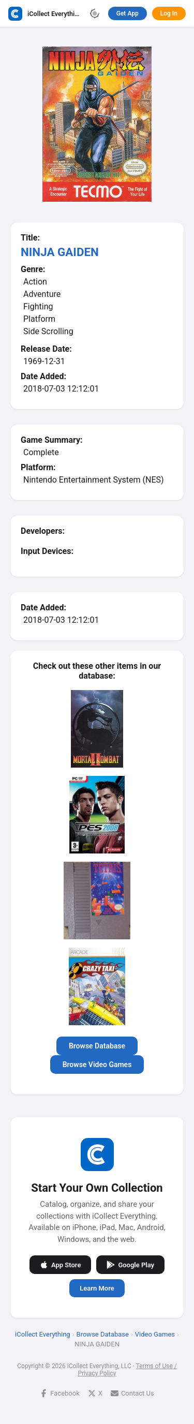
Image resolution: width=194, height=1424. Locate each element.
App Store (60, 1265)
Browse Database (97, 1046)
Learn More (97, 1288)
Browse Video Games (97, 1064)
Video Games (155, 1334)
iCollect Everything (42, 1334)
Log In (168, 13)
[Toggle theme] (94, 13)
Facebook (59, 1393)
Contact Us (132, 1393)
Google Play (130, 1265)
